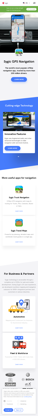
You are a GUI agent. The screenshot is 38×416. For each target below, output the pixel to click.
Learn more (19, 79)
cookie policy (28, 396)
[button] (18, 156)
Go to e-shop (31, 9)
